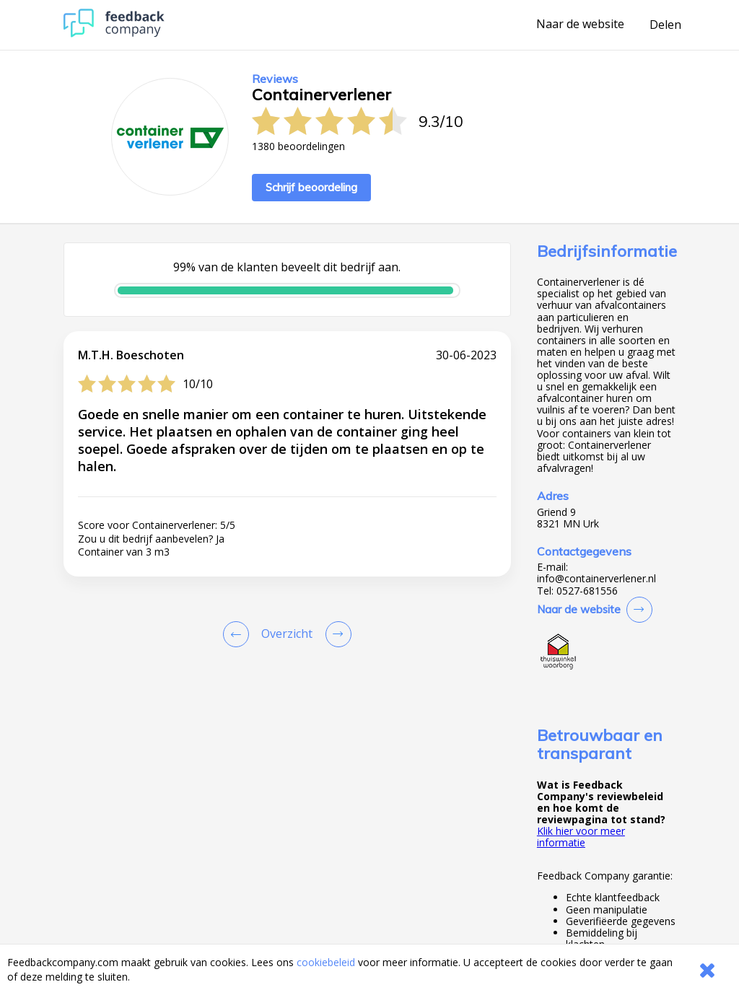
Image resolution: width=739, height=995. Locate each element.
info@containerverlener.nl (596, 578)
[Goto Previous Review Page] (239, 634)
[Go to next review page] (335, 634)
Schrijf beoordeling (311, 187)
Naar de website (580, 24)
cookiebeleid (326, 962)
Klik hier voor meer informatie (581, 836)
